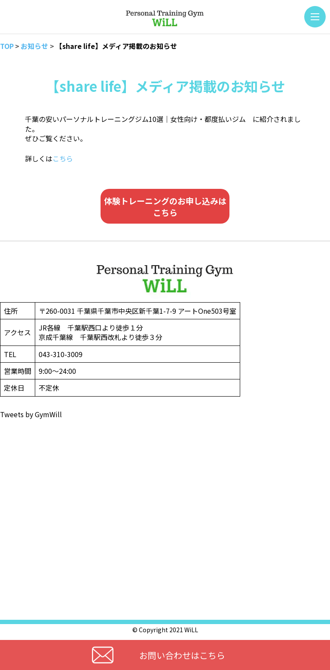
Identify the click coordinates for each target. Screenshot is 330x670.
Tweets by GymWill (31, 414)
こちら (62, 158)
